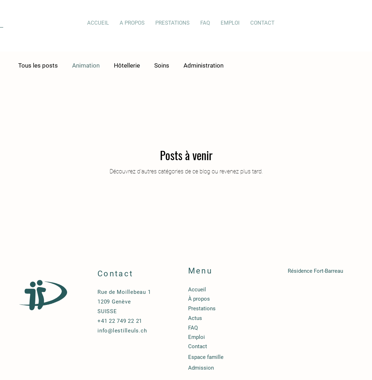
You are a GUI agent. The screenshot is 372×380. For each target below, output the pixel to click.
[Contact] (225, 346)
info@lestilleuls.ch (122, 330)
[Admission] (225, 367)
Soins (161, 65)
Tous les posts (38, 65)
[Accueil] (225, 289)
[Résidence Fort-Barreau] (325, 271)
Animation (86, 65)
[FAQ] (225, 327)
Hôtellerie (127, 65)
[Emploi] (225, 337)
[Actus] (225, 318)
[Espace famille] (225, 357)
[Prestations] (225, 308)
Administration (203, 65)
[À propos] (225, 298)
